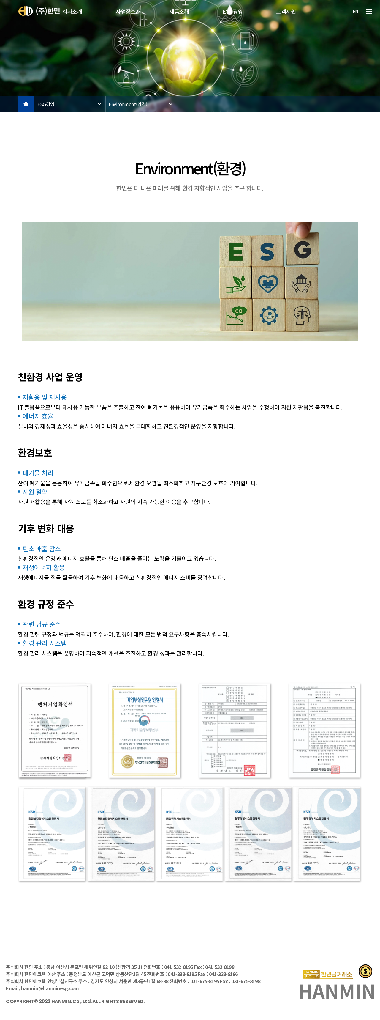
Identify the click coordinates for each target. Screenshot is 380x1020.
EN (355, 11)
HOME (26, 104)
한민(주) (39, 11)
